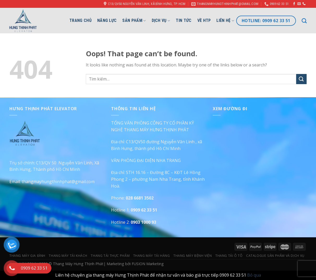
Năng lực (107, 20)
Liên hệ (225, 20)
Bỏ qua (254, 275)
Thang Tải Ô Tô (229, 255)
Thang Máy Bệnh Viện (192, 255)
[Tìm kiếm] (304, 20)
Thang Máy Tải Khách (68, 255)
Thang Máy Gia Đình (27, 255)
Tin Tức (183, 20)
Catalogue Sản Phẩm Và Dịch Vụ (275, 255)
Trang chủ (80, 20)
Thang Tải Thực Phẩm (110, 255)
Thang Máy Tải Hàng (151, 255)
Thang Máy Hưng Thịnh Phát (78, 263)
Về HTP (204, 20)
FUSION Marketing (148, 263)
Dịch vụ (161, 20)
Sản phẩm (134, 20)
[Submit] (301, 79)
